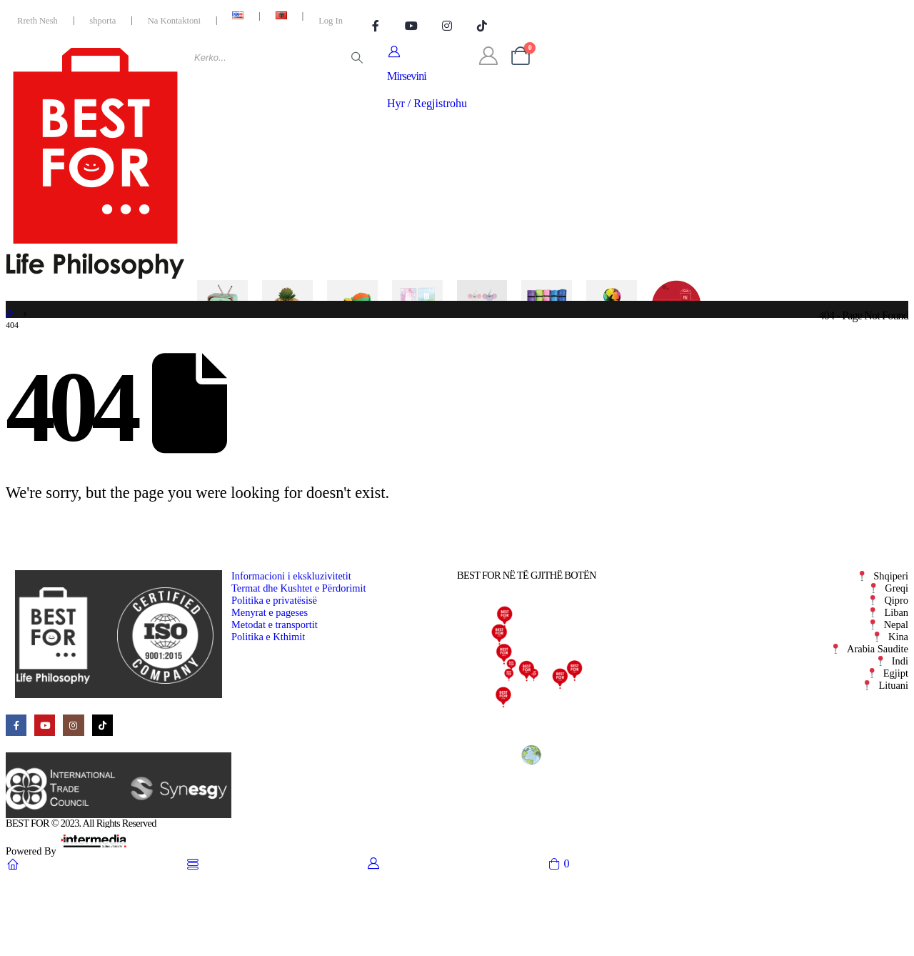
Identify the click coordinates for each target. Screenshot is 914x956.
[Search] (357, 58)
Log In (330, 21)
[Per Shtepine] (287, 317)
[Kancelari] (482, 317)
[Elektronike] (222, 317)
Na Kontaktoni (174, 21)
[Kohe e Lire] (546, 317)
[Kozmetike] (417, 317)
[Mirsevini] (427, 78)
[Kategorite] (158, 317)
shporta (102, 21)
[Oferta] (676, 317)
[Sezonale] (611, 317)
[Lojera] (352, 317)
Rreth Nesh (37, 21)
